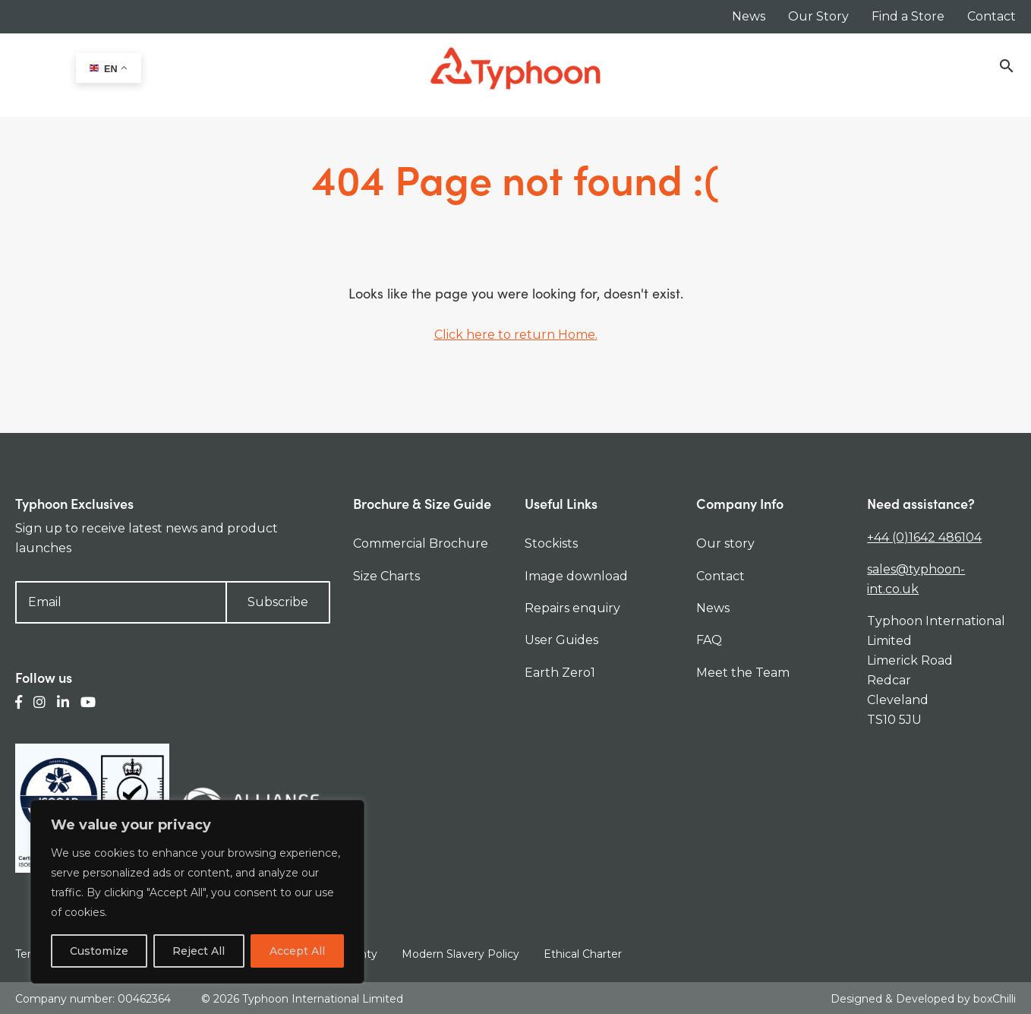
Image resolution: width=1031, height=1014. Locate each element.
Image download (576, 576)
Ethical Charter (583, 954)
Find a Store (908, 16)
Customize (99, 951)
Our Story (818, 16)
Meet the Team (743, 672)
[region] (197, 892)
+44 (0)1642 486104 (924, 537)
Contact (991, 16)
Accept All (297, 951)
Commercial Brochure (420, 543)
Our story (725, 543)
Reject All (198, 951)
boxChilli (994, 998)
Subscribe (278, 602)
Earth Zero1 (560, 672)
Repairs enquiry (572, 608)
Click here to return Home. (515, 334)
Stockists (551, 543)
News (748, 16)
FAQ (709, 640)
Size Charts (386, 576)
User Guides (561, 640)
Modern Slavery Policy (460, 954)
